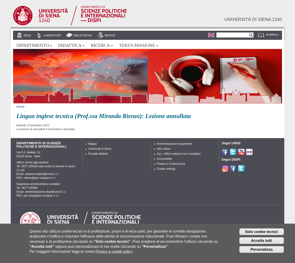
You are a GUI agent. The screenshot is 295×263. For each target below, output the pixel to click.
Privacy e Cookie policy (171, 163)
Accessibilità (164, 158)
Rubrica (272, 34)
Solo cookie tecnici (261, 233)
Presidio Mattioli (98, 153)
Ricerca (100, 45)
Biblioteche (83, 35)
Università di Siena (99, 148)
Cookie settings (166, 168)
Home (20, 106)
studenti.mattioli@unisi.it (41, 174)
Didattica (70, 45)
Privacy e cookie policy (114, 253)
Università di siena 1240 (253, 19)
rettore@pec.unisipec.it (40, 178)
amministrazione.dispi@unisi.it (45, 191)
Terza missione (137, 45)
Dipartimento (32, 45)
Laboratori (52, 35)
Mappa (92, 143)
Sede (27, 35)
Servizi (109, 35)
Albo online (163, 148)
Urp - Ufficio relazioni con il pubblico (179, 153)
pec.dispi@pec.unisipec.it (41, 195)
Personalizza (262, 251)
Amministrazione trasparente (174, 143)
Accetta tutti (261, 242)
